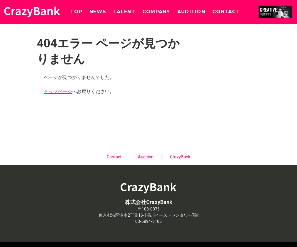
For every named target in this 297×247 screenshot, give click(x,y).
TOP (76, 11)
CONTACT (226, 11)
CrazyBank (180, 157)
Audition (145, 157)
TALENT (124, 11)
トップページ (58, 91)
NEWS (97, 11)
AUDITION (191, 11)
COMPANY (156, 11)
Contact (114, 157)
